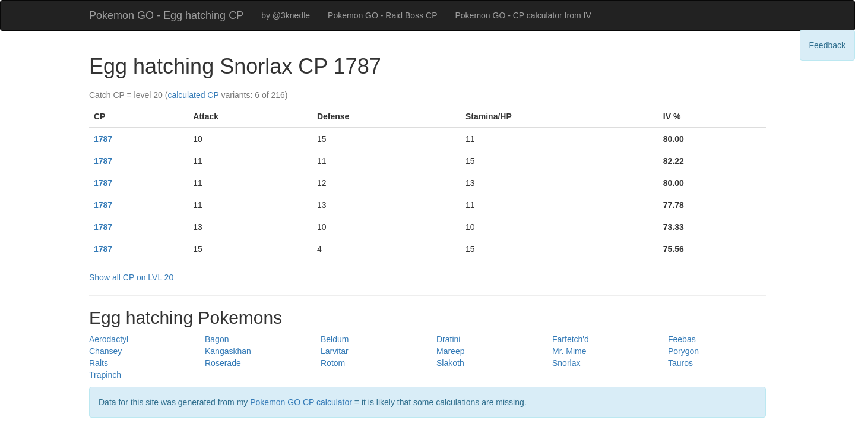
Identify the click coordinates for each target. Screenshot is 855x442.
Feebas (682, 339)
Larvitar (335, 351)
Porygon (683, 351)
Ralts (98, 363)
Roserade (223, 363)
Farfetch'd (570, 339)
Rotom (333, 363)
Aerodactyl (108, 339)
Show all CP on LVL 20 (131, 277)
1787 (103, 139)
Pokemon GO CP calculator (301, 402)
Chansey (105, 351)
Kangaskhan (228, 351)
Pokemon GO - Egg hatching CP (166, 15)
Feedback (827, 45)
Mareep (450, 351)
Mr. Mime (569, 351)
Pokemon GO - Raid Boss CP (382, 15)
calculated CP (192, 95)
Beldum (335, 339)
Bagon (217, 339)
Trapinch (105, 375)
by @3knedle (285, 15)
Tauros (680, 363)
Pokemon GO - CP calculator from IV (523, 15)
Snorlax (566, 363)
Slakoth (450, 363)
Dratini (448, 339)
